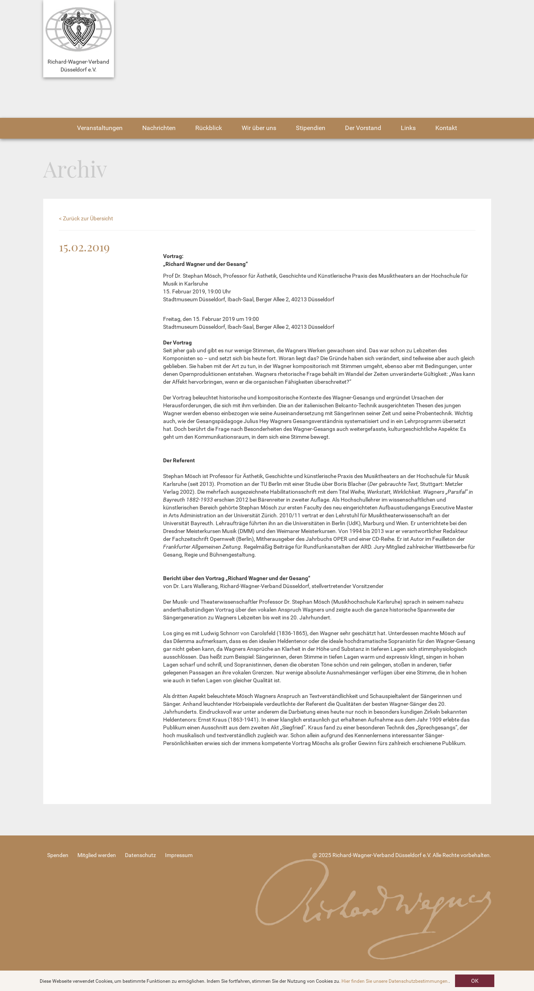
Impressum (179, 855)
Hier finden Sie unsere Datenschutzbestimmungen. (395, 981)
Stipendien (310, 128)
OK (475, 981)
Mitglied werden (96, 855)
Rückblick (208, 128)
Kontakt (446, 128)
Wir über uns (259, 128)
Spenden (57, 855)
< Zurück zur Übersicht (86, 218)
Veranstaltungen (100, 128)
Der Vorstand (363, 128)
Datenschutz (140, 855)
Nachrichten (159, 128)
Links (408, 128)
